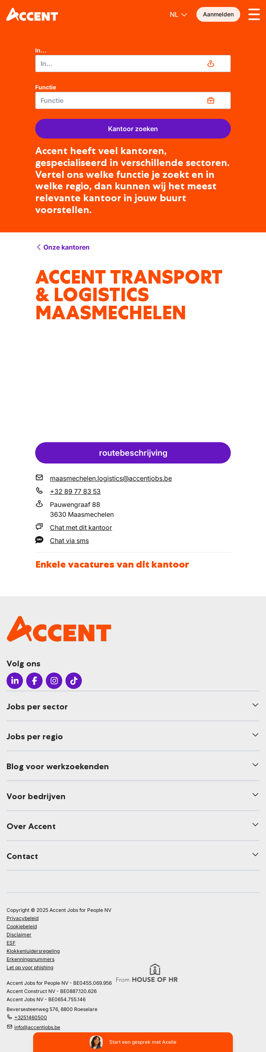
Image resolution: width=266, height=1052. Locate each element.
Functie (45, 87)
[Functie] (133, 100)
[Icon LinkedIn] (15, 681)
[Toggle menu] (254, 14)
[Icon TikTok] (73, 681)
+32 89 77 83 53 (75, 491)
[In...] (133, 63)
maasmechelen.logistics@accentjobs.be (111, 478)
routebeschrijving (133, 453)
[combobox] (133, 63)
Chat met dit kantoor (81, 527)
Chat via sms (69, 540)
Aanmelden (218, 14)
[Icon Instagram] (54, 681)
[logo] (32, 14)
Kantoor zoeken (133, 129)
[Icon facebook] (34, 681)
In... (41, 50)
